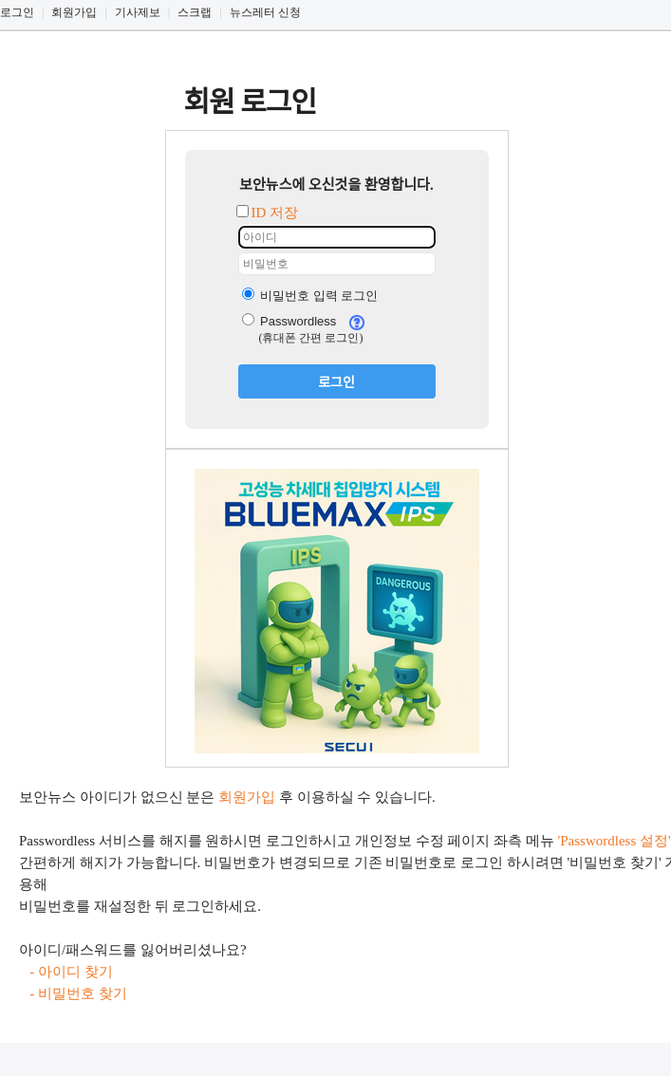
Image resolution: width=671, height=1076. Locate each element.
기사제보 (137, 12)
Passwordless (289, 321)
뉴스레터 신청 (265, 12)
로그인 (17, 12)
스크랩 (194, 12)
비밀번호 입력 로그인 (310, 295)
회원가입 (74, 12)
